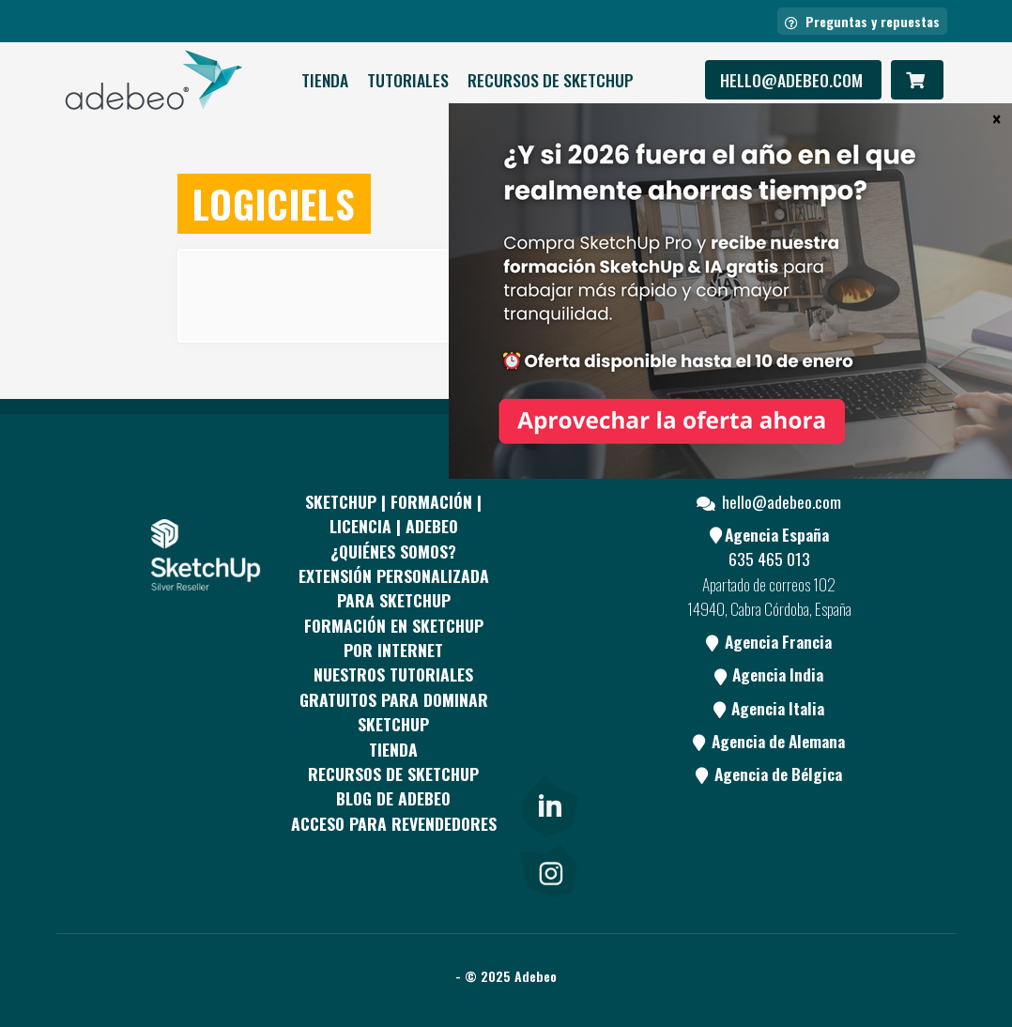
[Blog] (548, 759)
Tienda (324, 80)
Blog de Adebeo (393, 798)
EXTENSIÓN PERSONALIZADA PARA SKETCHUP (394, 587)
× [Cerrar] (996, 118)
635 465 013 (769, 558)
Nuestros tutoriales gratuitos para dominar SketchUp (393, 699)
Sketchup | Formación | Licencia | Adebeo (393, 513)
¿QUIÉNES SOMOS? (393, 551)
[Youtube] (548, 689)
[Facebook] (548, 547)
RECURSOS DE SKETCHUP (551, 80)
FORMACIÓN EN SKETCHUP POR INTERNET (393, 637)
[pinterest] (548, 617)
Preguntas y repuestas (862, 21)
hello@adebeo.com (793, 80)
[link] (548, 801)
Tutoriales (408, 80)
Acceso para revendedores (394, 823)
